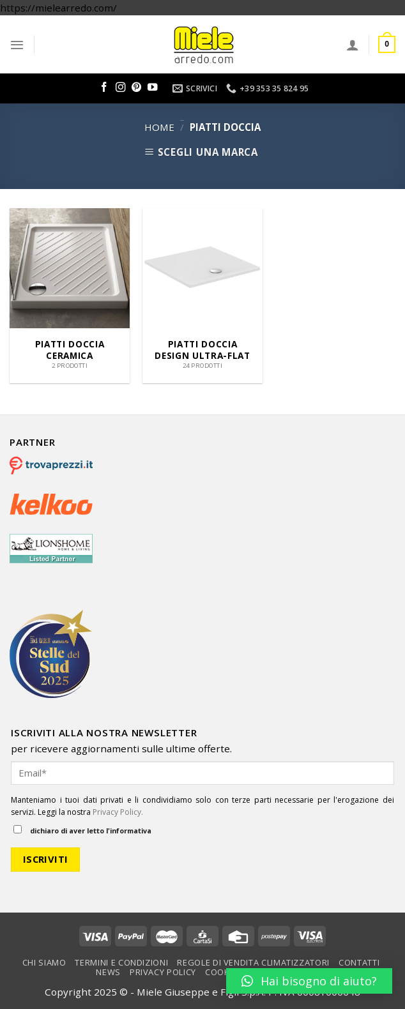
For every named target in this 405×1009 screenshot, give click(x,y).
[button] (309, 981)
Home (159, 127)
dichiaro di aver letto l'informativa (82, 830)
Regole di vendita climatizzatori (253, 962)
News (108, 972)
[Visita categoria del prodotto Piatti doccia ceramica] (70, 295)
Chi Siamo (44, 962)
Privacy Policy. (118, 812)
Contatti (359, 962)
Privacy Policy (163, 972)
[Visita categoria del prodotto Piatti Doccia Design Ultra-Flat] (202, 295)
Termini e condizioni (121, 962)
